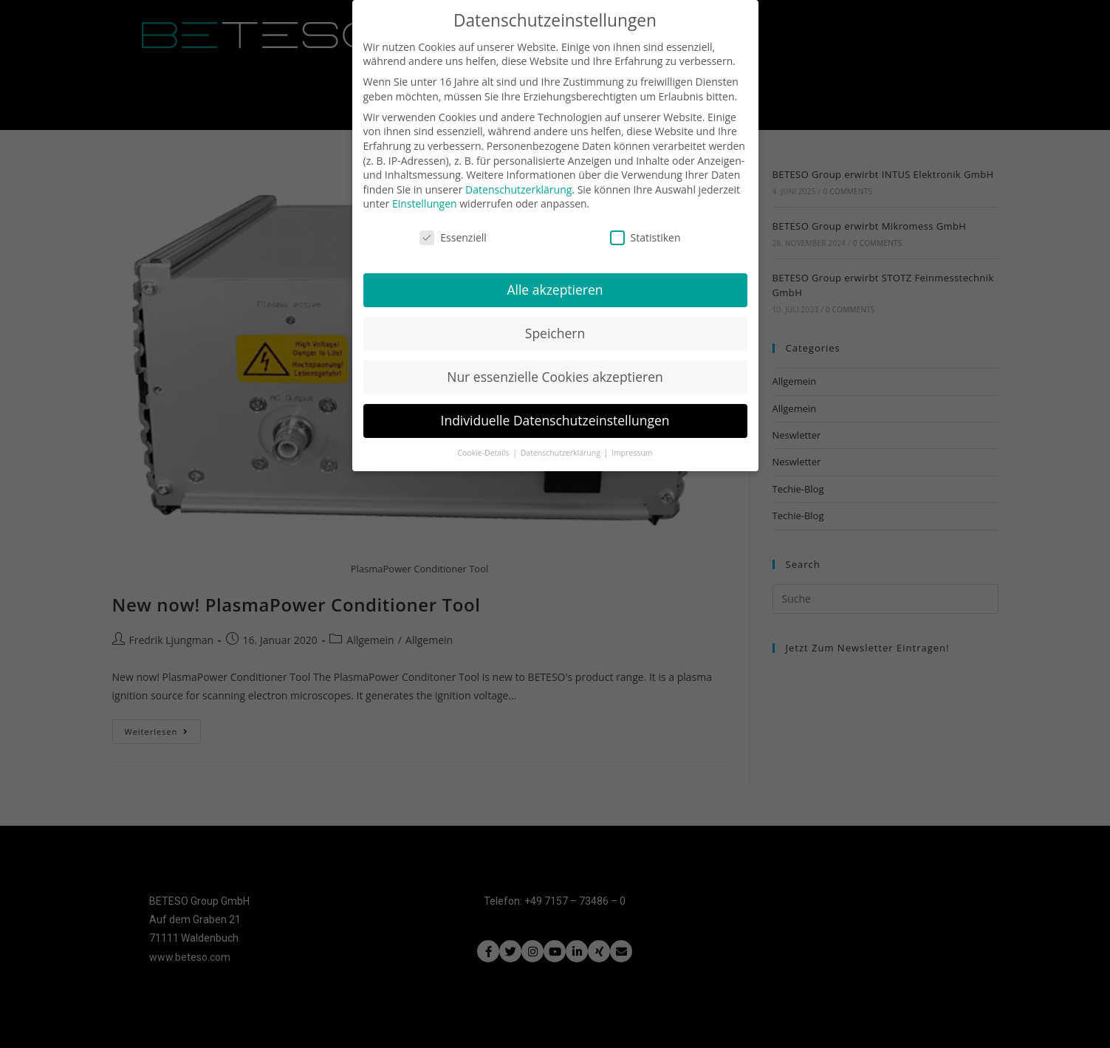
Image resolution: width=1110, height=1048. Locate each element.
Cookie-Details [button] (484, 443)
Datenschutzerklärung (518, 180)
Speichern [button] (555, 323)
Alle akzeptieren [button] (555, 280)
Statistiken (645, 228)
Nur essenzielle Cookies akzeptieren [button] (555, 367)
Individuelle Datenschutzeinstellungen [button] (555, 410)
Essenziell (453, 228)
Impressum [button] (631, 443)
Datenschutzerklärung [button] (562, 443)
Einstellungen (424, 195)
